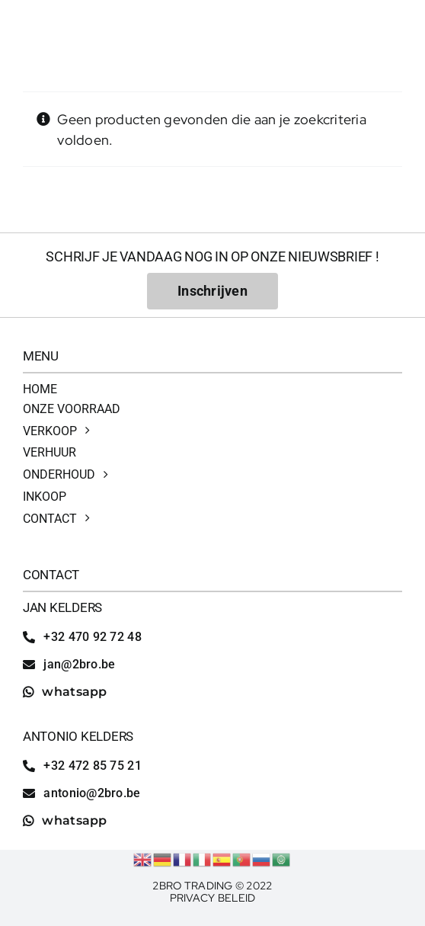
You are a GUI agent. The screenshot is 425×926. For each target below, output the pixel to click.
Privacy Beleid (213, 898)
